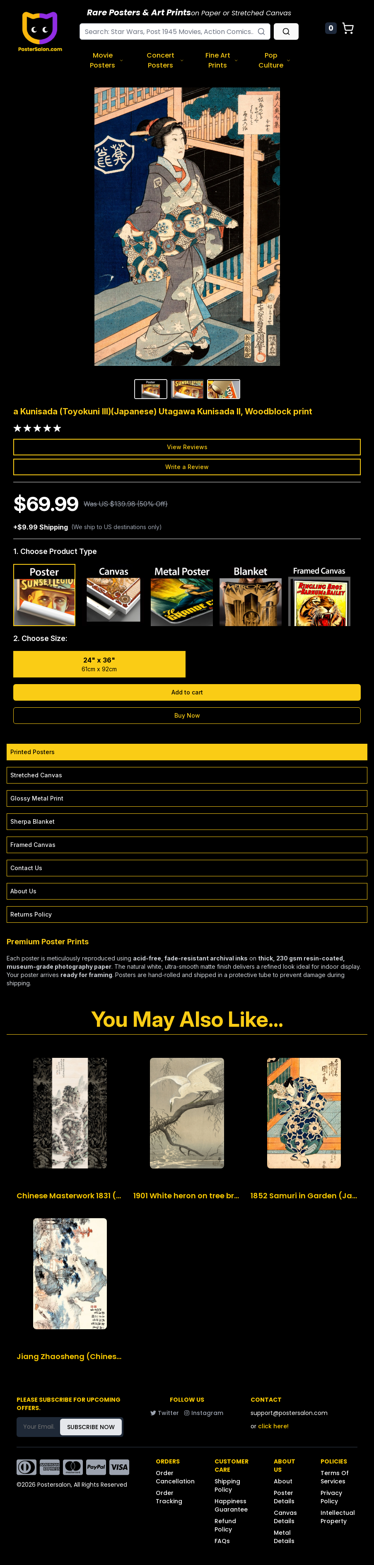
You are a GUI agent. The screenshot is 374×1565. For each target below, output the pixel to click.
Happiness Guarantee (231, 1505)
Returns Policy (31, 914)
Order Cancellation (175, 1477)
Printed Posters (32, 751)
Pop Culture (274, 60)
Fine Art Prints (221, 60)
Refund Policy (225, 1525)
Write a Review (187, 466)
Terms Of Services (335, 1477)
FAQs (222, 1541)
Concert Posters (165, 60)
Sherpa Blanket (32, 821)
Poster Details (284, 1497)
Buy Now (187, 715)
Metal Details (284, 1537)
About (283, 1481)
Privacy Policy (331, 1497)
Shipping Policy (227, 1485)
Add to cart (187, 692)
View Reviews (187, 446)
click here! (273, 1426)
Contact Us (26, 867)
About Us (23, 891)
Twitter (164, 1413)
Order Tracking (169, 1497)
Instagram (203, 1413)
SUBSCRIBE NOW (91, 1427)
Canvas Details (285, 1517)
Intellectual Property (338, 1517)
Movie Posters (106, 60)
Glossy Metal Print (36, 798)
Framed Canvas (32, 844)
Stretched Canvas (36, 775)
